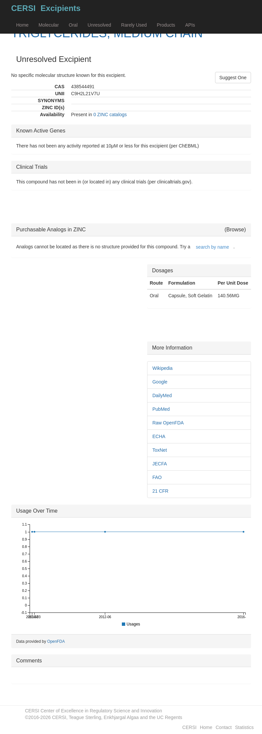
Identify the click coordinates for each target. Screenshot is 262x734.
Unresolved (99, 25)
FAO (157, 477)
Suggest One (233, 77)
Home (22, 25)
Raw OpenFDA (168, 422)
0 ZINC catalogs (110, 114)
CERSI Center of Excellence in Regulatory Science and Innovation (93, 710)
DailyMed (162, 395)
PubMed (161, 409)
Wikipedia (162, 368)
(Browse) (235, 229)
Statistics (244, 727)
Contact (224, 727)
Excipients (61, 8)
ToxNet (159, 450)
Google (159, 381)
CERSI (23, 8)
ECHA (158, 436)
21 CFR (160, 491)
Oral (73, 25)
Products (166, 25)
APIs (190, 25)
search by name (212, 247)
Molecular (49, 25)
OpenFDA (56, 641)
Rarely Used (134, 25)
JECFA (159, 463)
